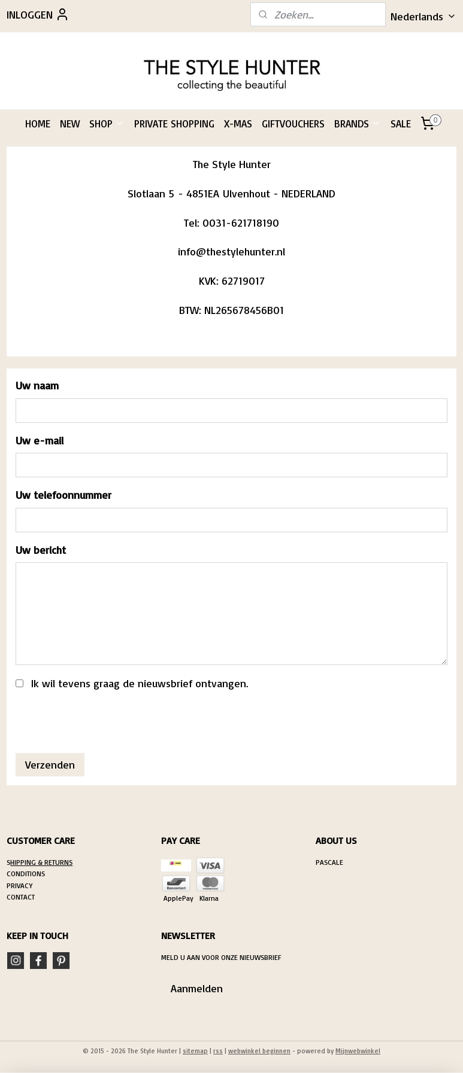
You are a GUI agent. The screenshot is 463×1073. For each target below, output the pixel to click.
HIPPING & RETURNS (41, 862)
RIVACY (21, 885)
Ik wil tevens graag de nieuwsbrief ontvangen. (139, 683)
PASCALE (329, 862)
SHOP (107, 123)
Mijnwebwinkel (357, 1051)
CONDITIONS (26, 873)
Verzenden (50, 765)
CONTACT (21, 896)
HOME (37, 123)
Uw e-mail (39, 440)
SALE (401, 123)
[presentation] (107, 720)
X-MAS (238, 123)
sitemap (195, 1051)
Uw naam (37, 385)
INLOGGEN (38, 14)
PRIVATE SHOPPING (174, 123)
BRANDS (357, 123)
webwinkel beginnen (259, 1051)
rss (218, 1051)
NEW (70, 123)
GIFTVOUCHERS (293, 123)
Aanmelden (197, 988)
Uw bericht (41, 549)
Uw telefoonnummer (63, 495)
